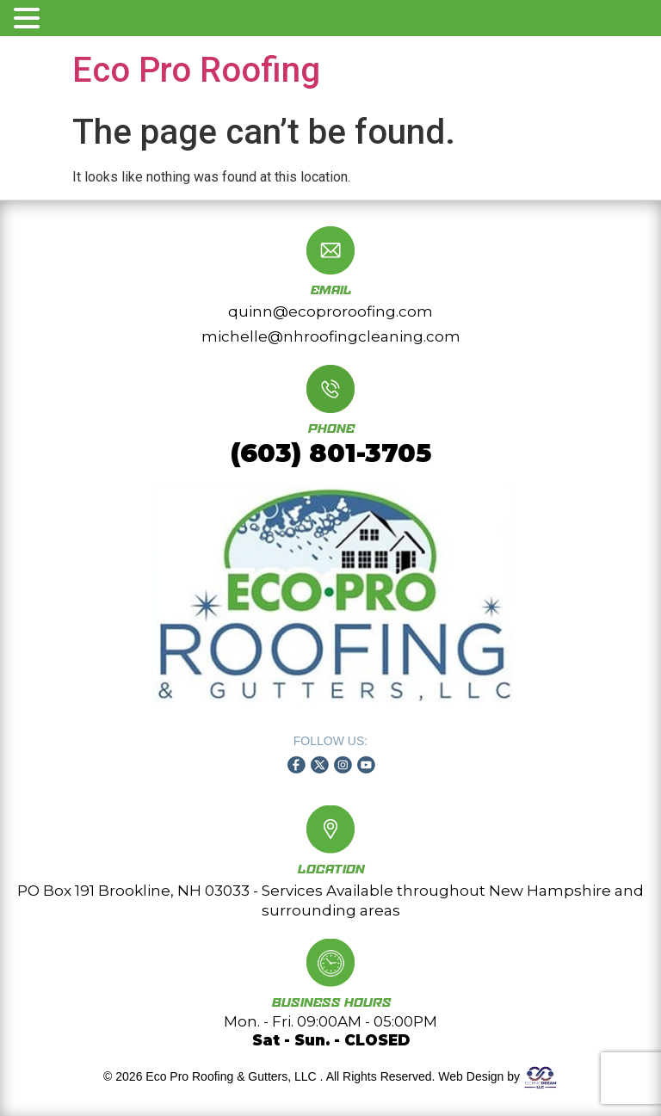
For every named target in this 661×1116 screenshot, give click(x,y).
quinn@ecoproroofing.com (330, 311)
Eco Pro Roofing (196, 70)
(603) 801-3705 (331, 453)
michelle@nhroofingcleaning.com (330, 336)
